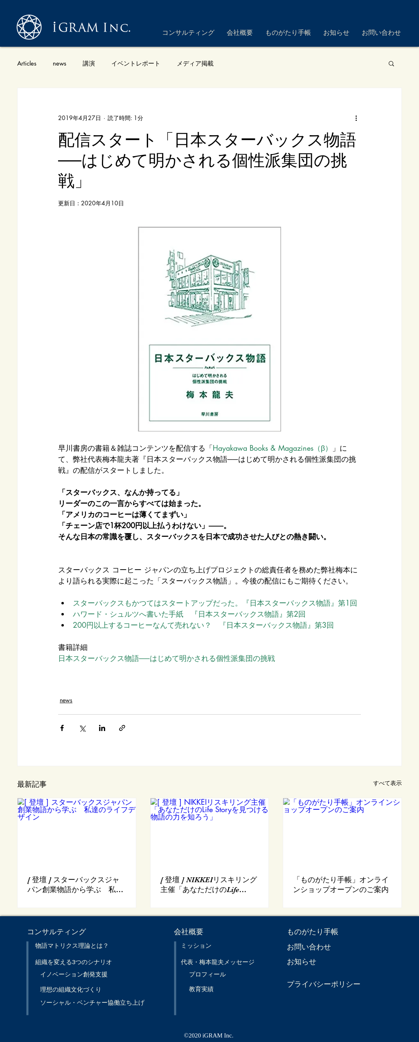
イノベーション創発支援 (74, 974)
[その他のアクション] (356, 118)
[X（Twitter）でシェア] (82, 728)
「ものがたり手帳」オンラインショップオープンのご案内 (341, 885)
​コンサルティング (56, 932)
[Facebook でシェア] (62, 728)
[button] (391, 63)
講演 (89, 63)
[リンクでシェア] (122, 728)
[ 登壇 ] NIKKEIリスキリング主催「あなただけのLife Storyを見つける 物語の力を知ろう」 (208, 885)
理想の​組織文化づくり (70, 989)
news (59, 63)
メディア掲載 (195, 63)
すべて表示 (387, 783)
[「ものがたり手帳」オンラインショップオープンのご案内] (342, 831)
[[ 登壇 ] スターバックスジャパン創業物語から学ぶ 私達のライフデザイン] (77, 831)
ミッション (196, 945)
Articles (26, 63)
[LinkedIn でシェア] (102, 728)
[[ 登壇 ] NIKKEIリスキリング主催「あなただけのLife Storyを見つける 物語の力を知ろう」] (210, 831)
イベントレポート (135, 63)
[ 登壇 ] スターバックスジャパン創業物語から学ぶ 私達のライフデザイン (75, 885)
